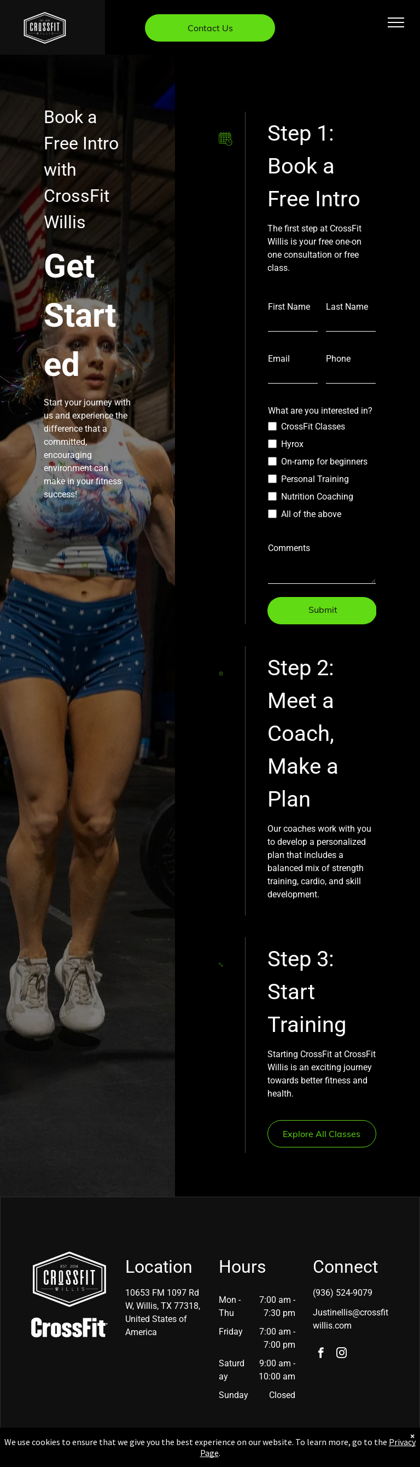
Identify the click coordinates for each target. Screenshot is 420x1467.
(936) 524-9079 (342, 1293)
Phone (338, 358)
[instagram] (341, 1354)
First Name (289, 306)
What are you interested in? (320, 410)
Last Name (347, 306)
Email (279, 358)
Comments (289, 548)
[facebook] (321, 1354)
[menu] (396, 22)
